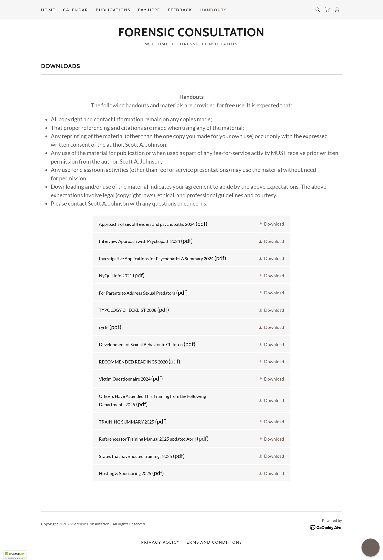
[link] (327, 10)
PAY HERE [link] (149, 9)
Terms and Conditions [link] (213, 542)
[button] (337, 10)
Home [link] (48, 9)
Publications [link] (113, 9)
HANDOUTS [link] (213, 9)
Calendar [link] (75, 9)
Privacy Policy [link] (160, 542)
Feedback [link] (180, 9)
